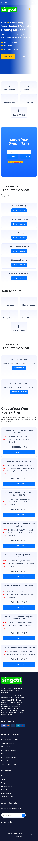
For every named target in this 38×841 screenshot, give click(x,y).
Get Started (8, 56)
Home (3, 776)
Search (13, 156)
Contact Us (25, 56)
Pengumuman (9, 86)
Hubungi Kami (6, 793)
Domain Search (19, 367)
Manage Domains (9, 315)
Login (34, 2)
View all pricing (26, 165)
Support (4, 2)
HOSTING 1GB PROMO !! (9, 740)
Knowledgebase (9, 99)
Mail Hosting (5, 754)
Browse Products (19, 210)
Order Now (19, 452)
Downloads (28, 99)
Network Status (28, 86)
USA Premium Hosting (8, 757)
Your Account (9, 302)
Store (3, 779)
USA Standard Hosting (8, 750)
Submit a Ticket (19, 112)
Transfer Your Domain (19, 391)
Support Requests (28, 315)
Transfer (27, 156)
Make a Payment (19, 328)
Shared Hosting (6, 747)
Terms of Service (7, 797)
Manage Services (28, 302)
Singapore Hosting (7, 743)
